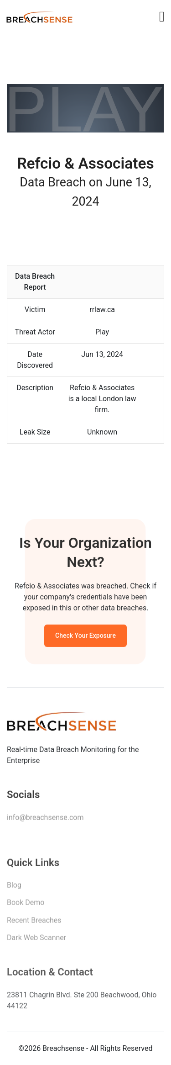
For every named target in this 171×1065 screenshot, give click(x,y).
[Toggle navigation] (162, 16)
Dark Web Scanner (36, 939)
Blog (14, 887)
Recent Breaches (34, 922)
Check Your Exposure (85, 637)
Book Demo (25, 905)
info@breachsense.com (45, 819)
